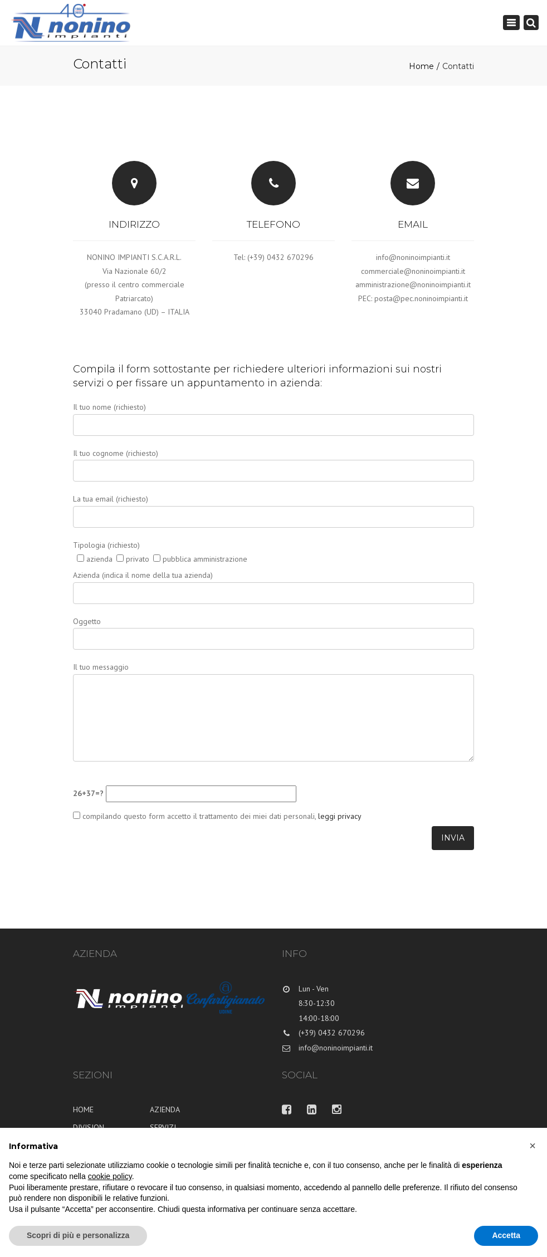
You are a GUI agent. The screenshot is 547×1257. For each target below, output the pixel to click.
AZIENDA (165, 1109)
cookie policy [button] (110, 1176)
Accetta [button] (506, 1235)
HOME (83, 1109)
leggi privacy (339, 816)
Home (421, 66)
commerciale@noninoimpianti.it (413, 271)
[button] (532, 1146)
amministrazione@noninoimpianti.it (413, 284)
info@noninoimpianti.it (413, 257)
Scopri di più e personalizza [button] (78, 1235)
